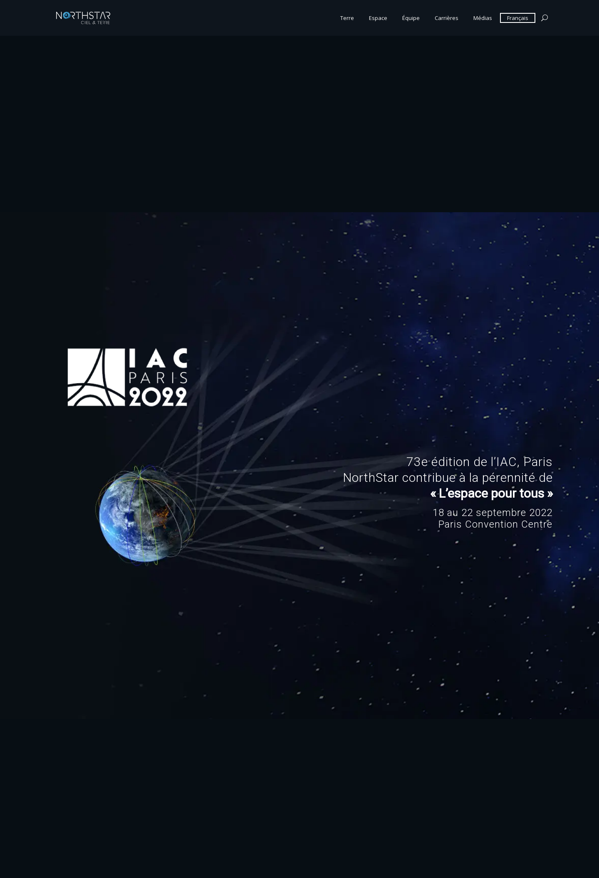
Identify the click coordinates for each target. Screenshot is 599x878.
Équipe (411, 18)
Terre (347, 18)
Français (517, 18)
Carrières (446, 18)
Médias (482, 18)
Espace (378, 18)
